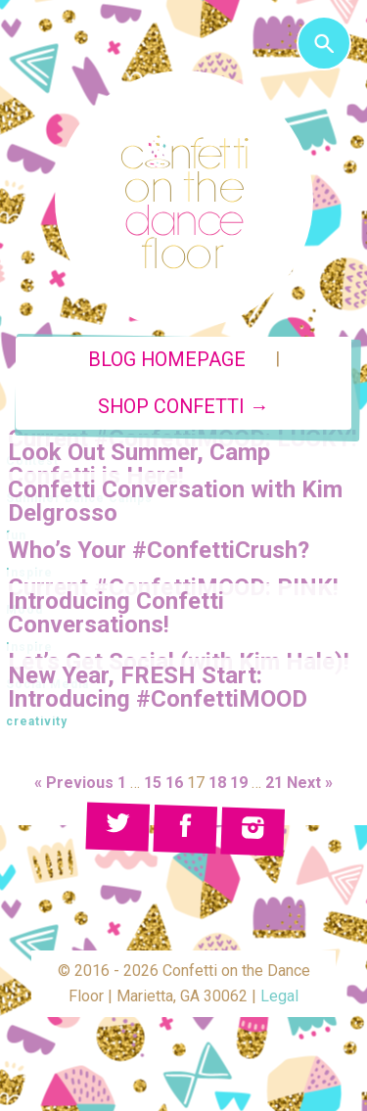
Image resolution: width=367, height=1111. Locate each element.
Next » (310, 782)
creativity (37, 721)
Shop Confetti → (183, 406)
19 (239, 782)
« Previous (74, 782)
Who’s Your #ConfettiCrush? (158, 550)
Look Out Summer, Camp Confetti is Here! (139, 464)
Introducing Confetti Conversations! (116, 612)
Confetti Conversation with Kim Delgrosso (175, 501)
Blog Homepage (167, 359)
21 (274, 782)
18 (217, 782)
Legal (279, 996)
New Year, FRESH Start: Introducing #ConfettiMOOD (157, 687)
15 (152, 782)
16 (174, 782)
